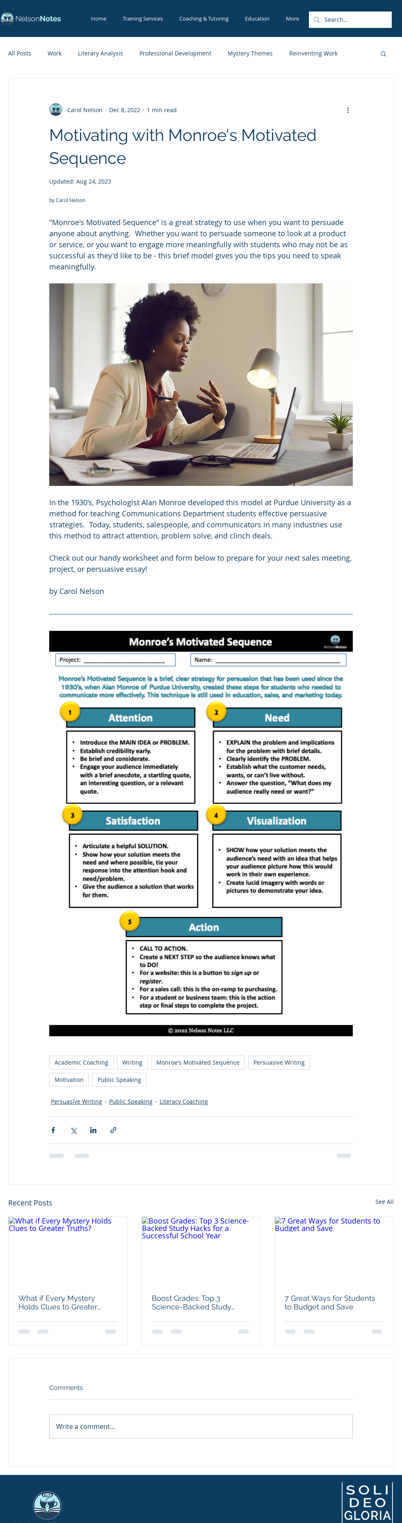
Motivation (69, 1080)
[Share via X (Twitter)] (73, 1130)
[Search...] (349, 20)
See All (384, 1202)
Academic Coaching (81, 1062)
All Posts (19, 53)
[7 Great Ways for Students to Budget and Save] (334, 1250)
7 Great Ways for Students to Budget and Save (330, 1302)
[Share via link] (113, 1130)
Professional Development (175, 53)
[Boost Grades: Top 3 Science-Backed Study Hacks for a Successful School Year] (201, 1250)
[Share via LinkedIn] (93, 1130)
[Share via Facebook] (53, 1130)
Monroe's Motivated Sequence (198, 1062)
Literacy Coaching (184, 1101)
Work (55, 53)
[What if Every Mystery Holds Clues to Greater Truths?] (68, 1250)
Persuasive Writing (279, 1062)
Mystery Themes (250, 53)
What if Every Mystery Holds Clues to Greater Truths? (57, 1302)
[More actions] (348, 110)
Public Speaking (119, 1080)
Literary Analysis (100, 53)
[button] (383, 53)
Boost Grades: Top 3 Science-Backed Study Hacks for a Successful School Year (191, 1302)
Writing (132, 1062)
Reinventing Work (313, 53)
